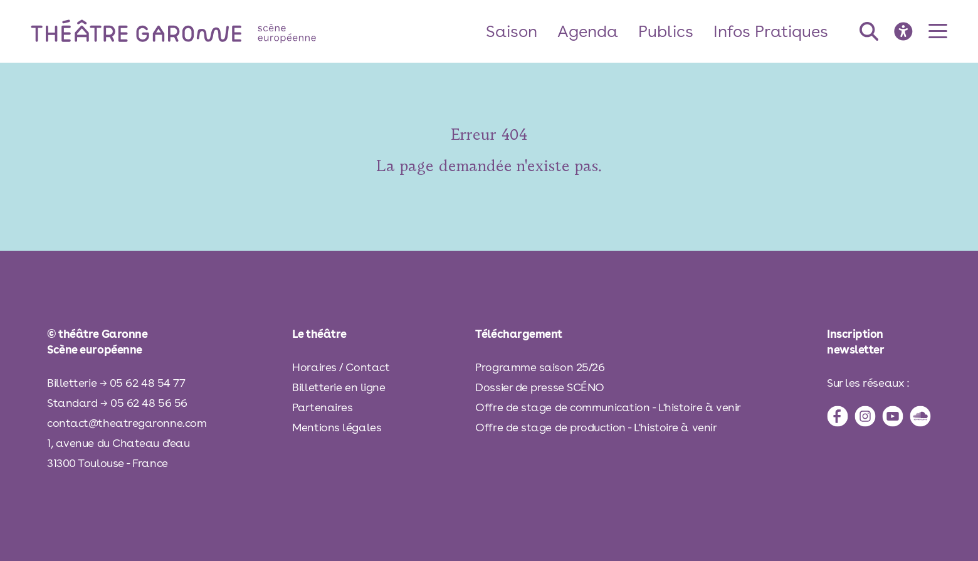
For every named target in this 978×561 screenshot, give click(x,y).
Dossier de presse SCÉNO (539, 387)
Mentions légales (336, 427)
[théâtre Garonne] (191, 31)
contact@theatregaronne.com (126, 422)
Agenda (587, 31)
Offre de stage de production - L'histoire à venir (596, 427)
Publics (665, 31)
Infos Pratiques (770, 31)
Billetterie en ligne (338, 387)
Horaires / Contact (340, 367)
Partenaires (322, 407)
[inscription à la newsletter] (879, 341)
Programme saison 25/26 (539, 367)
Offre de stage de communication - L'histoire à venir (608, 407)
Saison (511, 31)
